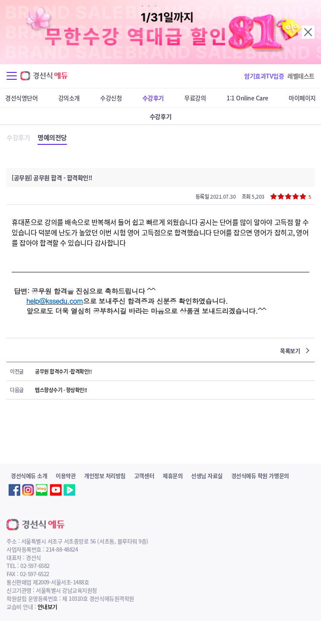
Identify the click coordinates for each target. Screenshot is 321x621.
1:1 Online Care (247, 98)
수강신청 (111, 98)
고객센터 (144, 475)
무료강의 (195, 98)
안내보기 (47, 606)
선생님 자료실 (207, 475)
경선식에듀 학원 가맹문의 (260, 475)
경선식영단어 (21, 98)
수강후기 (153, 98)
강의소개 (69, 98)
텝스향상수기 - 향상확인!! (61, 390)
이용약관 (66, 475)
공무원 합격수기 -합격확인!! (63, 371)
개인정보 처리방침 (105, 475)
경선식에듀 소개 (29, 475)
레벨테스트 (301, 76)
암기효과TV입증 (264, 76)
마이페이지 (302, 98)
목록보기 (294, 350)
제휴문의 (173, 475)
